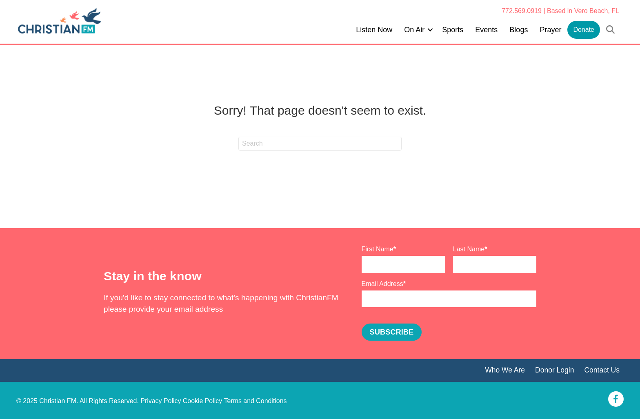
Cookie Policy (202, 400)
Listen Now (374, 30)
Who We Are (504, 370)
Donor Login (554, 370)
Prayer (550, 30)
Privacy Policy (160, 400)
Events (486, 30)
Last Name (468, 249)
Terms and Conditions (255, 400)
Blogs (518, 30)
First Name (377, 249)
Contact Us (602, 370)
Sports (452, 30)
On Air (414, 30)
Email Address (382, 283)
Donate (583, 29)
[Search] (320, 144)
